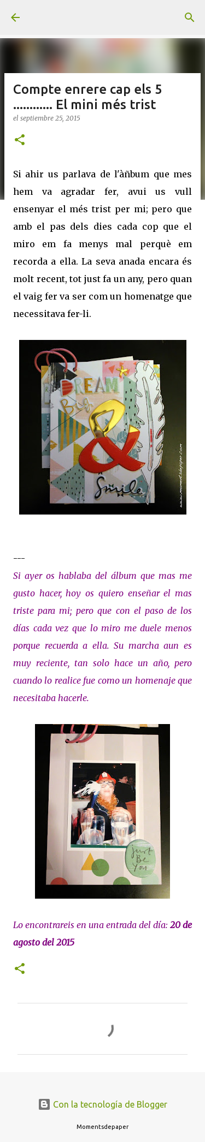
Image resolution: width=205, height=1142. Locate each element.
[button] (19, 140)
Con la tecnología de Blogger (102, 1104)
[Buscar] (189, 17)
